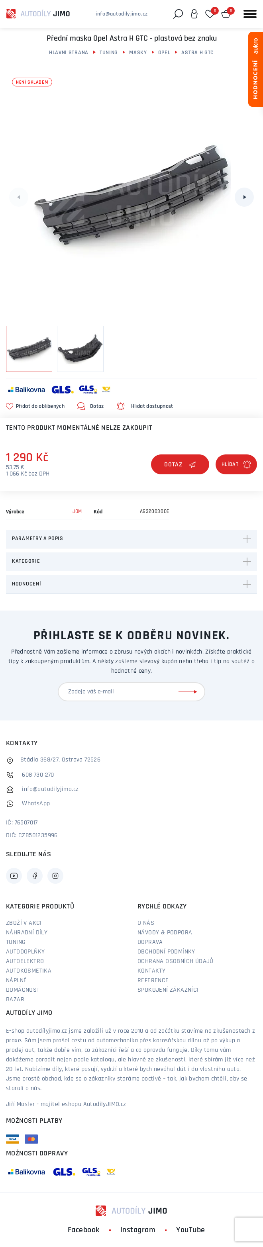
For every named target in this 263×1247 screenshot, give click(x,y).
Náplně (16, 980)
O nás (145, 923)
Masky (138, 53)
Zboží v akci (24, 923)
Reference (153, 980)
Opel (164, 53)
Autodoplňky (25, 952)
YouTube (190, 1230)
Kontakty (151, 971)
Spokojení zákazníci (168, 990)
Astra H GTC (197, 53)
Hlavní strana (68, 53)
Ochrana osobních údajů (175, 961)
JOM (77, 511)
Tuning (109, 53)
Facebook (84, 1230)
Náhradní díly (26, 933)
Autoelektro (25, 961)
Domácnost (23, 990)
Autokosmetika (28, 971)
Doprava (150, 942)
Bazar (15, 999)
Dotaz (180, 465)
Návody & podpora (164, 933)
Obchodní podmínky (166, 952)
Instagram (138, 1230)
